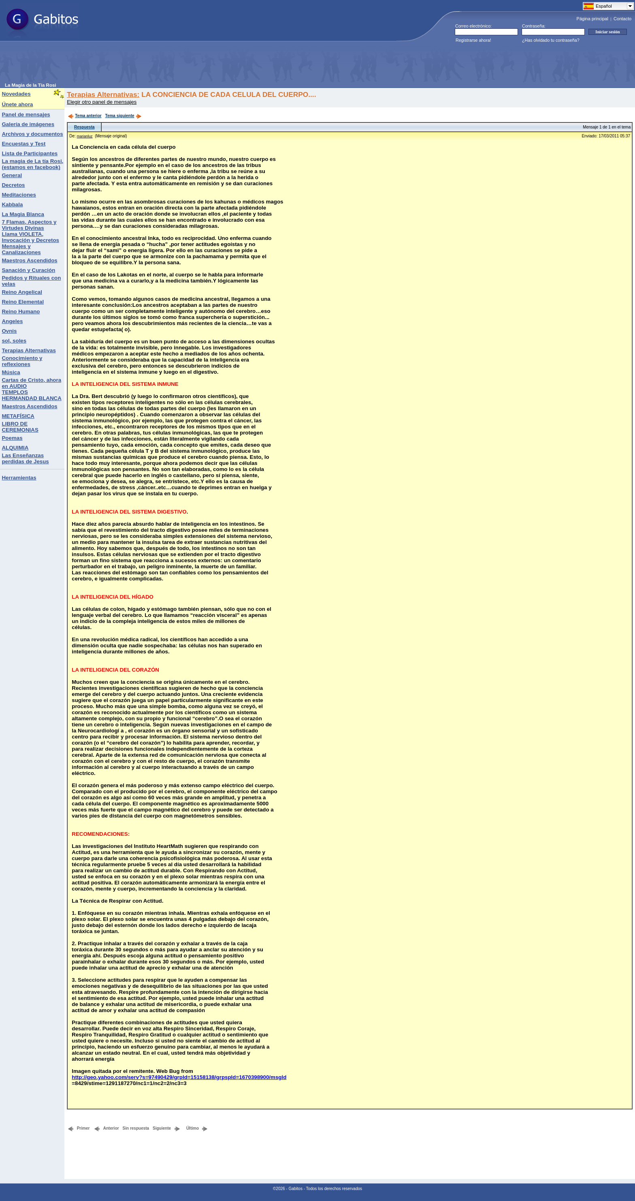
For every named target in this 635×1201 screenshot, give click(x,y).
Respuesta (84, 127)
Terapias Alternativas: (103, 94)
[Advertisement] (152, 64)
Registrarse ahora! (473, 40)
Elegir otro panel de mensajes (101, 102)
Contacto (622, 18)
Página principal (592, 18)
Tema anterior (84, 115)
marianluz (85, 136)
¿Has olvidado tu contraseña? (551, 40)
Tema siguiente (123, 115)
